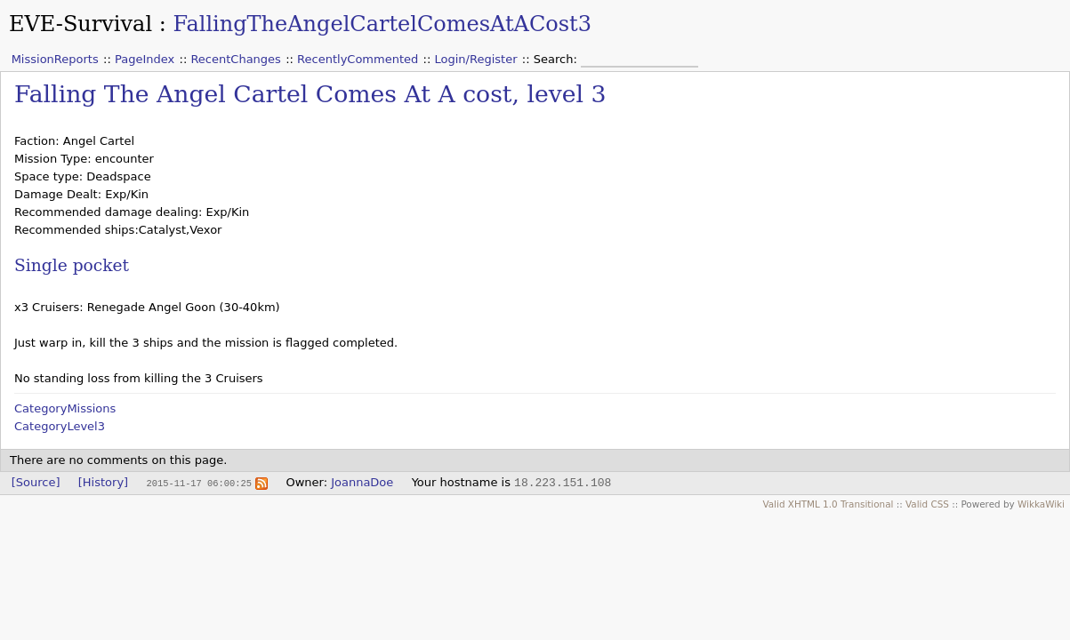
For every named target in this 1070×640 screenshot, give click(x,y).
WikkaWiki (1041, 504)
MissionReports (55, 59)
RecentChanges (235, 59)
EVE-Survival (80, 24)
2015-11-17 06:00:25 (198, 482)
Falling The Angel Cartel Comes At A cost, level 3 (310, 94)
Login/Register (476, 59)
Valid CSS (927, 504)
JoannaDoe (362, 482)
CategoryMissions (65, 408)
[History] (103, 482)
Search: (557, 59)
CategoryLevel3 (59, 426)
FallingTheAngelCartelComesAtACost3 (382, 24)
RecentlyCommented (357, 59)
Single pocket (71, 265)
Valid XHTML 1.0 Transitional (827, 504)
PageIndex (144, 59)
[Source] (36, 482)
